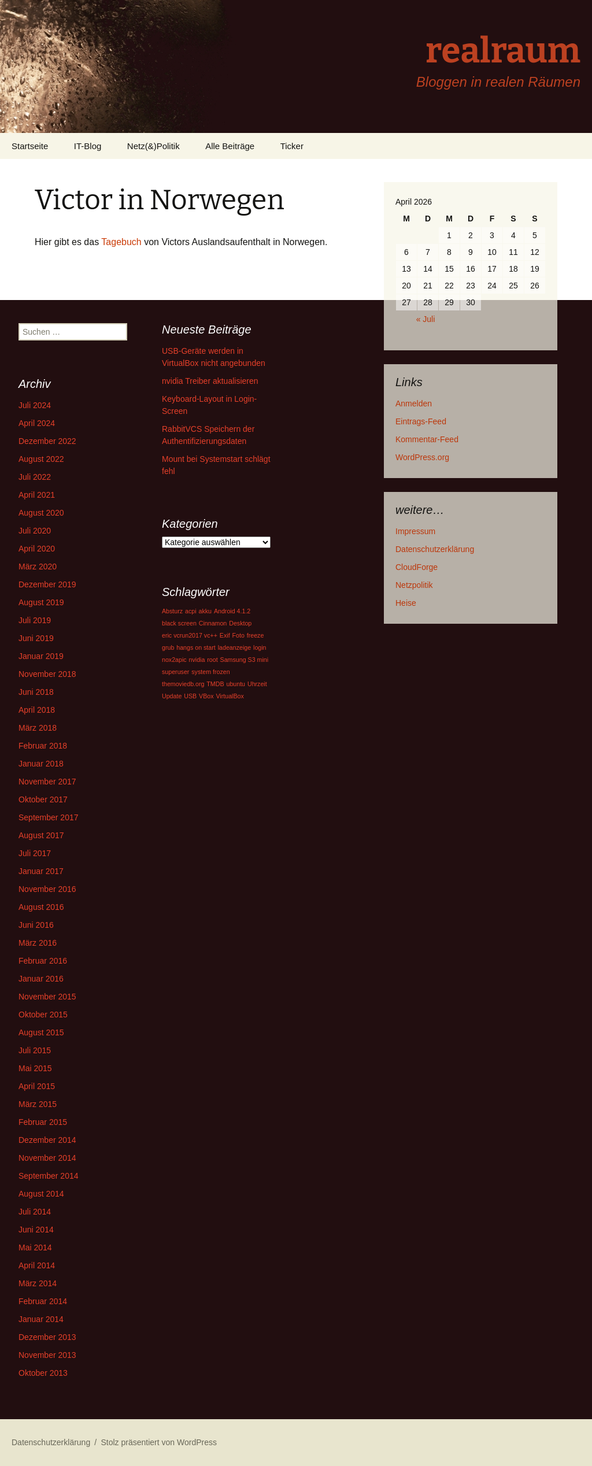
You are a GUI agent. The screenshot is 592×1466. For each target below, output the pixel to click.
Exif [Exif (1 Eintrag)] (225, 635)
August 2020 (41, 512)
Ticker (292, 146)
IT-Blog (88, 146)
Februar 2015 (42, 1122)
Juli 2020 (34, 530)
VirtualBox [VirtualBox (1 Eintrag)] (229, 696)
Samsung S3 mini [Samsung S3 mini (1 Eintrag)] (244, 659)
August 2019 (41, 602)
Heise (405, 603)
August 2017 (41, 835)
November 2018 (47, 674)
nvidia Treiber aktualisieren (210, 381)
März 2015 (37, 1104)
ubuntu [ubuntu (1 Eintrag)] (235, 683)
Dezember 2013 (47, 1337)
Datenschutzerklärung (434, 549)
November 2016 (47, 889)
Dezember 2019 (47, 584)
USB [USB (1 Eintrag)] (190, 696)
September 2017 (48, 817)
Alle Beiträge (229, 146)
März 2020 (37, 566)
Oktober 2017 (43, 799)
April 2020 (36, 548)
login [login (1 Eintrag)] (260, 647)
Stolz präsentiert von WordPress (159, 1442)
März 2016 (37, 942)
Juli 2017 (34, 853)
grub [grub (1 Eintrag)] (168, 647)
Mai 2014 (35, 1247)
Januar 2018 (41, 763)
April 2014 (36, 1265)
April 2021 (36, 494)
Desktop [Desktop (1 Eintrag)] (240, 623)
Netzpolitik (414, 585)
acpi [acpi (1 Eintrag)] (191, 611)
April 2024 (36, 423)
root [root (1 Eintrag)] (212, 659)
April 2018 (36, 710)
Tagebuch (121, 242)
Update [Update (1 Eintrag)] (172, 696)
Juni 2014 (36, 1229)
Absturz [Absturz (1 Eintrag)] (172, 611)
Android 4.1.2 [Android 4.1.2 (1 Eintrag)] (232, 611)
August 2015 (41, 1032)
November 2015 (47, 996)
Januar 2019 (41, 656)
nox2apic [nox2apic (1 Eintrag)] (174, 659)
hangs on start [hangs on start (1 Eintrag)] (196, 647)
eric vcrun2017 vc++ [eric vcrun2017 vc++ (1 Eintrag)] (189, 635)
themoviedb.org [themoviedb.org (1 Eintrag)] (183, 683)
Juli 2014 (34, 1211)
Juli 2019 (34, 620)
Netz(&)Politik (153, 146)
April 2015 (36, 1086)
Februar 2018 (42, 745)
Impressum (415, 531)
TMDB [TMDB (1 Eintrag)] (215, 683)
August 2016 (41, 907)
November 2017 (47, 781)
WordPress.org (422, 457)
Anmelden (413, 403)
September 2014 (48, 1175)
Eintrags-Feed (420, 421)
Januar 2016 (41, 978)
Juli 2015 (34, 1050)
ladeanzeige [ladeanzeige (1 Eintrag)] (234, 647)
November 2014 (47, 1158)
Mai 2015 (35, 1068)
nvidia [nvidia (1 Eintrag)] (197, 659)
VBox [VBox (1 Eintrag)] (206, 696)
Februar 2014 (42, 1301)
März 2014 (37, 1283)
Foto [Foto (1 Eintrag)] (238, 635)
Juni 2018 (36, 692)
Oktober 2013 (43, 1373)
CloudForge (416, 567)
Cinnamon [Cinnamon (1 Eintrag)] (213, 623)
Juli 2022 (34, 477)
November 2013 (47, 1355)
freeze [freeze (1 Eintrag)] (255, 635)
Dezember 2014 (47, 1140)
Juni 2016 (36, 925)
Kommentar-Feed (426, 439)
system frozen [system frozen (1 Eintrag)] (210, 671)
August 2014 (41, 1193)
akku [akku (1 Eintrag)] (205, 611)
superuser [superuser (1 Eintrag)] (175, 671)
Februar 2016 (42, 960)
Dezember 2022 (47, 441)
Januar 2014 (41, 1319)
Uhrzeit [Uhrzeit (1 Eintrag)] (257, 683)
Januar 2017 (41, 871)
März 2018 (37, 727)
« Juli (425, 319)
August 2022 (41, 459)
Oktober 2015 (43, 1014)
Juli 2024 (34, 405)
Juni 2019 (36, 638)
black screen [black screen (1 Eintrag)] (179, 623)
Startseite (30, 146)
